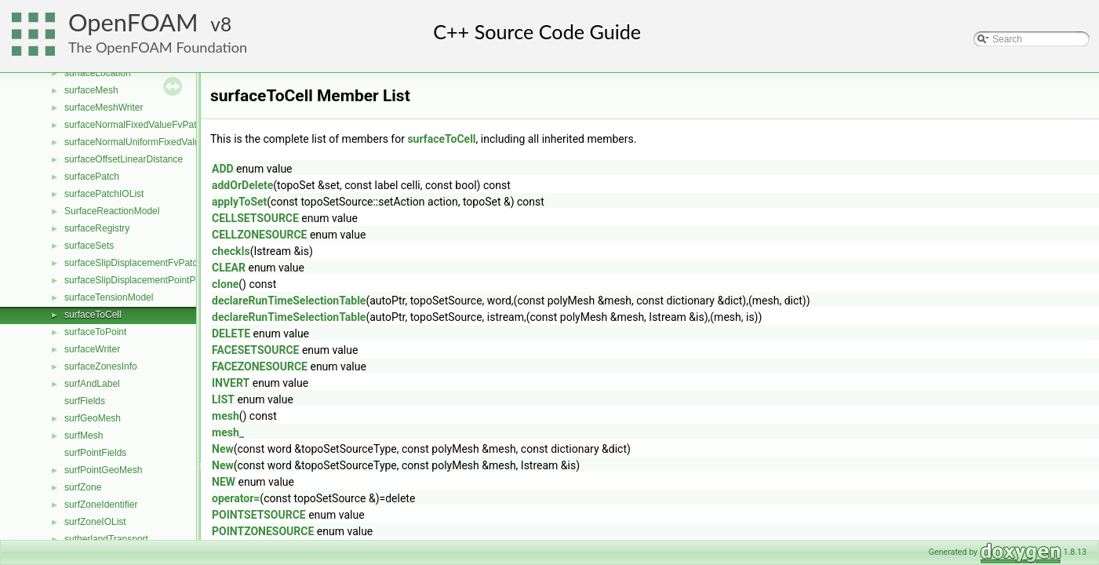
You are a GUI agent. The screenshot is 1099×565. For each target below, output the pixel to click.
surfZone (82, 487)
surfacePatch (91, 176)
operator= (236, 498)
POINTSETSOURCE (259, 514)
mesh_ (228, 432)
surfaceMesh (91, 90)
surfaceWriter (92, 349)
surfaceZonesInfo (100, 366)
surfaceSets (89, 245)
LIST (223, 399)
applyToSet (239, 201)
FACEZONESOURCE (260, 366)
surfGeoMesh (92, 418)
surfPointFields (95, 452)
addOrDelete (242, 185)
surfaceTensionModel (108, 297)
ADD (223, 168)
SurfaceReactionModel (111, 211)
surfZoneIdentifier (100, 504)
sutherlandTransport (106, 539)
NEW (223, 482)
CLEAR (229, 267)
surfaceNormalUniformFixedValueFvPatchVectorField (175, 142)
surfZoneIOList (95, 521)
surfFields (84, 401)
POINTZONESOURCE (263, 531)
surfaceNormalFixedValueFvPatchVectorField (158, 124)
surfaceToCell (93, 314)
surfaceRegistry (96, 228)
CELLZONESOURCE (259, 234)
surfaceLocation (97, 72)
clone (225, 284)
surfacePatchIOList (104, 193)
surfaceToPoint (95, 331)
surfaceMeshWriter (103, 107)
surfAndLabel (92, 383)
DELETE (231, 333)
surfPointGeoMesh (103, 470)
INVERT (230, 383)
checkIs (231, 251)
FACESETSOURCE (255, 350)
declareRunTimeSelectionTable (289, 300)
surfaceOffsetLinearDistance (123, 159)
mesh (225, 416)
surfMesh (83, 435)
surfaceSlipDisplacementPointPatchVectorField (162, 280)
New (223, 449)
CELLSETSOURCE (255, 218)
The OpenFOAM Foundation (157, 47)
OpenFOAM (133, 22)
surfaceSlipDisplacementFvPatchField (143, 262)
